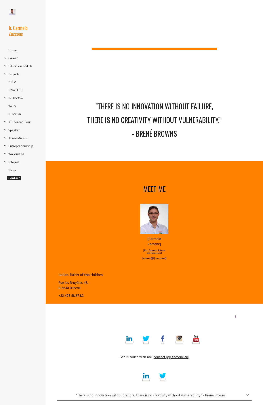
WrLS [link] (12, 106)
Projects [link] (14, 74)
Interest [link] (13, 162)
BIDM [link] (12, 82)
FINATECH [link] (15, 90)
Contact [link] (14, 178)
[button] (258, 5)
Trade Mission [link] (18, 138)
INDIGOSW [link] (15, 98)
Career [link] (13, 58)
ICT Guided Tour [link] (19, 122)
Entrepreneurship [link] (20, 146)
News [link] (12, 170)
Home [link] (12, 50)
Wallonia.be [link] (16, 154)
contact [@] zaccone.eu (171, 357)
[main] (154, 39)
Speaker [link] (14, 130)
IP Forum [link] (14, 114)
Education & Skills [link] (20, 66)
